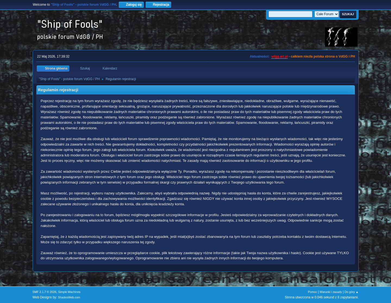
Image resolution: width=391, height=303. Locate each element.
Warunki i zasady (331, 291)
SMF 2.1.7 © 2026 (45, 291)
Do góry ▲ (351, 291)
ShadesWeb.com (69, 297)
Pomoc (312, 291)
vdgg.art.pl (279, 56)
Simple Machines (69, 291)
